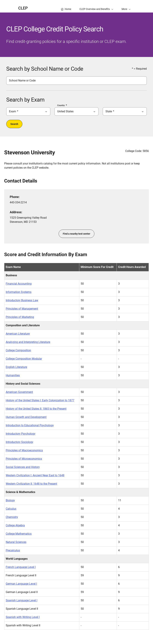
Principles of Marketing (20, 317)
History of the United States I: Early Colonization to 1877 (40, 400)
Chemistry (12, 517)
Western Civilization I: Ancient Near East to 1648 (35, 475)
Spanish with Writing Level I (23, 617)
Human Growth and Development (26, 417)
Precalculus (13, 550)
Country (61, 105)
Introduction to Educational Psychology (30, 425)
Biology (10, 500)
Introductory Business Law (22, 300)
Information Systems (18, 292)
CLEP (23, 8)
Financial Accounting (19, 283)
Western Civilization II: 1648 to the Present (31, 483)
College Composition (18, 350)
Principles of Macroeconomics (24, 450)
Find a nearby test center (76, 233)
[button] (126, 6)
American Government (19, 392)
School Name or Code (22, 80)
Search (14, 124)
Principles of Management (22, 308)
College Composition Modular (24, 358)
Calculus (11, 508)
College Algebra (15, 525)
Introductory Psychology (20, 433)
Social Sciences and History (23, 467)
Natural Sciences (16, 542)
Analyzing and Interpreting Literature (28, 342)
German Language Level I (21, 583)
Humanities (13, 375)
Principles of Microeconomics (24, 458)
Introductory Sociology (19, 442)
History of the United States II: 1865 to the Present (36, 408)
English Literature (16, 367)
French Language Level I (21, 567)
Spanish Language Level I (21, 600)
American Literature (18, 333)
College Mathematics (19, 533)
